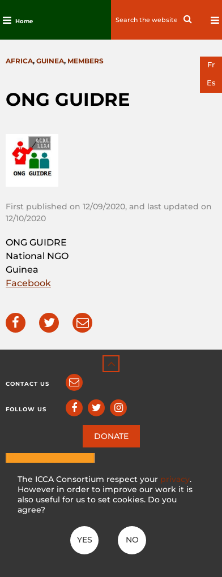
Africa (19, 61)
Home (24, 21)
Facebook (28, 283)
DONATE (111, 436)
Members (85, 61)
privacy (175, 479)
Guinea (50, 61)
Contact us (27, 383)
